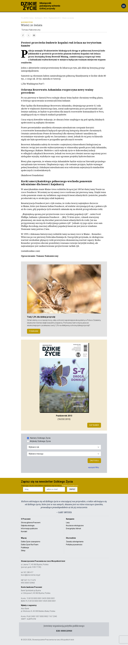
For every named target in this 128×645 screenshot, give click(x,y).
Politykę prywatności (70, 486)
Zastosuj (94, 461)
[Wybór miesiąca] (64, 453)
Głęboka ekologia (27, 526)
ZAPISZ (72, 489)
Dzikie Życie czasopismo (30, 542)
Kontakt (24, 532)
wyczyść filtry (93, 467)
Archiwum (38, 18)
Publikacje (25, 548)
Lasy (68, 523)
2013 (45, 18)
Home (31, 18)
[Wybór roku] (64, 447)
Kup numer (94, 425)
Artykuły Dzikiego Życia (40, 441)
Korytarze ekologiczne (75, 526)
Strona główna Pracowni (30, 523)
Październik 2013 (55, 18)
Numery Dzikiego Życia (40, 438)
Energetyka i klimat (73, 529)
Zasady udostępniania (74, 542)
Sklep (23, 551)
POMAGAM (33, 331)
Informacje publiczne (29, 529)
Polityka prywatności (74, 545)
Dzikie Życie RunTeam (29, 545)
